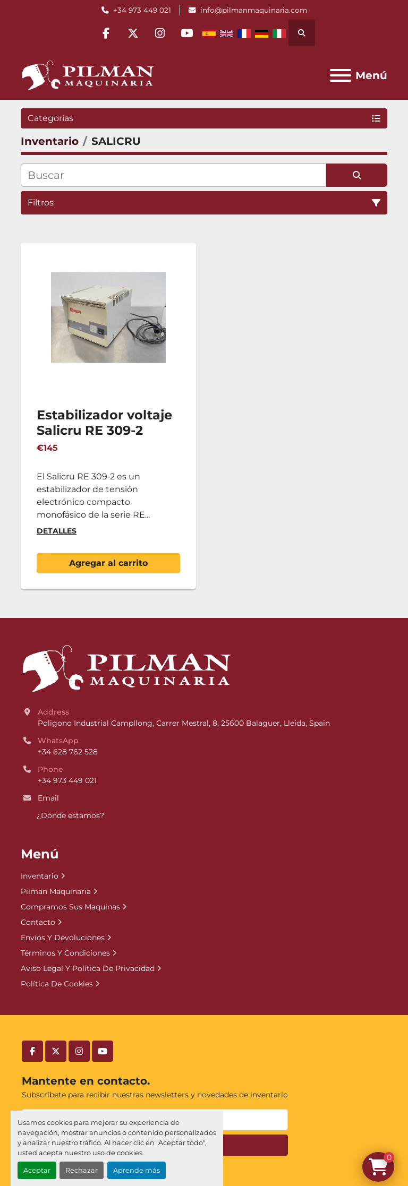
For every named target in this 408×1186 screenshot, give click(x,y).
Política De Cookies (57, 984)
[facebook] (105, 33)
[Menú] (340, 75)
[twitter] (133, 33)
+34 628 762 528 (68, 752)
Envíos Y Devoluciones (63, 937)
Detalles (56, 531)
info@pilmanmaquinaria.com (253, 10)
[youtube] (187, 33)
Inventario (39, 876)
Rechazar (81, 1170)
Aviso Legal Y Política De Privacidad (88, 968)
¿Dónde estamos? (70, 815)
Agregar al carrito (108, 563)
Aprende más (136, 1170)
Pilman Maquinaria (56, 891)
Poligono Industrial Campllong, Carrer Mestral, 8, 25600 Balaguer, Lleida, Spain (184, 723)
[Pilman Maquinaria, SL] (126, 668)
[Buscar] (173, 175)
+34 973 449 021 (142, 10)
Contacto (38, 922)
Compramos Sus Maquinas (70, 907)
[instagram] (160, 33)
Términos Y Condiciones (65, 953)
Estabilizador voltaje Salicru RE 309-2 (104, 422)
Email (48, 798)
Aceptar (36, 1170)
